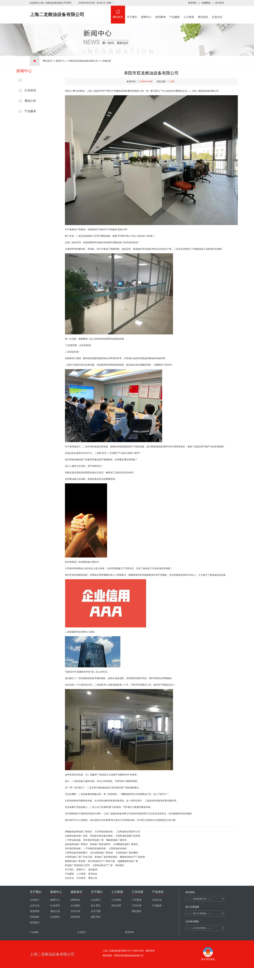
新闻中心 (146, 12)
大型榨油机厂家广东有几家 (78, 857)
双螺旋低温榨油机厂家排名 (78, 831)
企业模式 (55, 917)
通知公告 (30, 100)
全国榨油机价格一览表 (76, 835)
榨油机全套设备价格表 (101, 835)
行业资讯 (30, 90)
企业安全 (157, 900)
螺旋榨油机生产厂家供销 (132, 857)
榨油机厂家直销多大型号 (77, 865)
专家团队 (35, 917)
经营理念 (75, 917)
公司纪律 (136, 905)
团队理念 (96, 917)
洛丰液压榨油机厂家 (93, 840)
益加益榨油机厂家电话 (76, 844)
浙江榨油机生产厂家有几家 (101, 861)
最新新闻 (30, 80)
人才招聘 (116, 900)
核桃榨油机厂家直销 (75, 861)
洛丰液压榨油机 (73, 848)
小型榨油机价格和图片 (76, 852)
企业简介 (35, 900)
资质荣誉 (35, 911)
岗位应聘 (116, 905)
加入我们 (96, 905)
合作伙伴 (75, 911)
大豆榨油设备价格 (104, 831)
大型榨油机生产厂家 (102, 865)
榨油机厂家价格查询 (100, 844)
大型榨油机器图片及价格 (127, 835)
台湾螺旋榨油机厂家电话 (125, 844)
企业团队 (75, 905)
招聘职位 (75, 900)
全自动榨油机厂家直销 (101, 852)
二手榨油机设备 (73, 840)
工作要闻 (136, 900)
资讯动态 (203, 12)
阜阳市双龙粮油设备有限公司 (83, 61)
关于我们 (132, 12)
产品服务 (174, 12)
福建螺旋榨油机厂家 (128, 861)
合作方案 (96, 911)
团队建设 (136, 911)
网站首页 (118, 12)
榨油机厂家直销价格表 (106, 857)
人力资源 (189, 12)
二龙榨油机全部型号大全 (127, 831)
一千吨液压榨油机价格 (94, 848)
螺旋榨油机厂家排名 (116, 840)
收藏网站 (206, 2)
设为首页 (219, 2)
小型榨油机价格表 (118, 848)
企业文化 (217, 12)
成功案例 (160, 12)
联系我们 (192, 2)
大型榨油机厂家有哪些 (126, 852)
